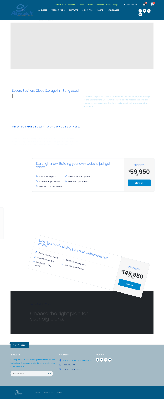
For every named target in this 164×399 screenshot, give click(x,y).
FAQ (108, 5)
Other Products (45, 20)
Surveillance (113, 10)
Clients (90, 5)
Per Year (137, 175)
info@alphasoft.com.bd (72, 369)
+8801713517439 (130, 5)
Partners (100, 5)
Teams (81, 5)
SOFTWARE (73, 10)
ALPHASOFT (42, 10)
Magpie (100, 10)
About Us (59, 5)
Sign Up (138, 182)
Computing (87, 10)
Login (116, 5)
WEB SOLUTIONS (58, 10)
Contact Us (70, 5)
